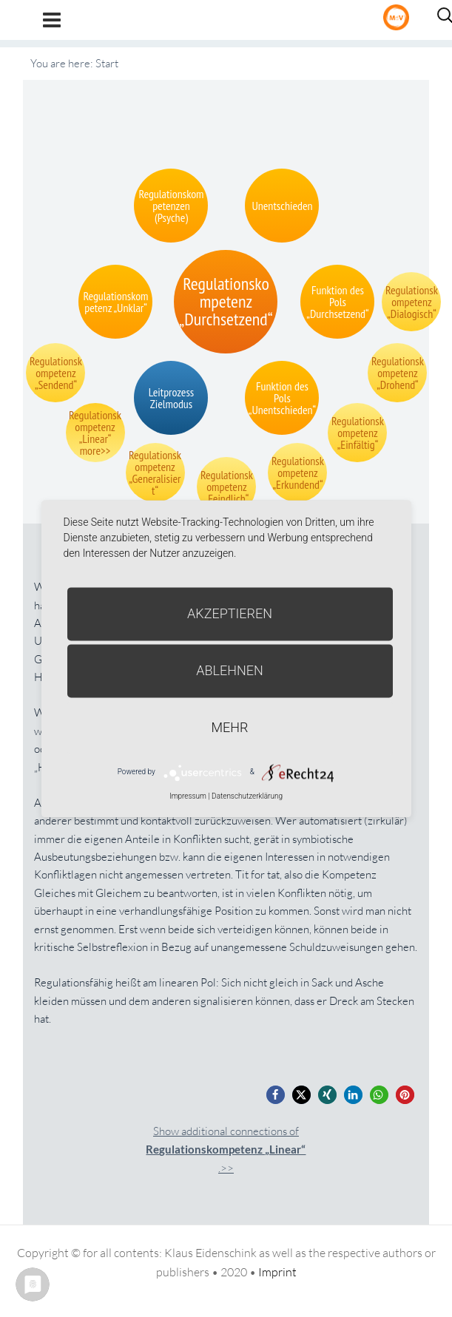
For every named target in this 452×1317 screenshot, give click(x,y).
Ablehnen (229, 670)
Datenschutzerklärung (247, 796)
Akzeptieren (229, 613)
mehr (230, 727)
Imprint (277, 1271)
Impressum (187, 796)
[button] (275, 1095)
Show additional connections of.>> (226, 1149)
